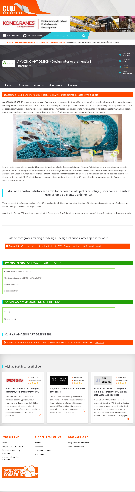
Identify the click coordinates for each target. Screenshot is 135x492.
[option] (67, 24)
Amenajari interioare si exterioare (30, 42)
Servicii (39, 85)
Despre (9, 85)
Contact (73, 85)
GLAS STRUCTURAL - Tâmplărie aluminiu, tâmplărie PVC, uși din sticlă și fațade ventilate (110, 390)
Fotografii (55, 85)
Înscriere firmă (32, 35)
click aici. (94, 94)
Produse (24, 85)
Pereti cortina (56, 42)
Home (8, 42)
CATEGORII (11, 35)
